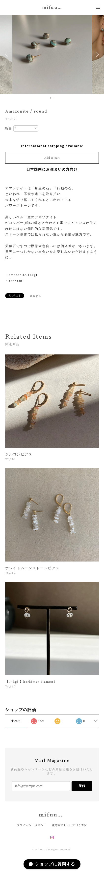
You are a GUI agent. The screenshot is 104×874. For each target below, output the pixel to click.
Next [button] (96, 54)
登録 (82, 786)
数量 (8, 128)
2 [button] (53, 97)
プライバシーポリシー (31, 825)
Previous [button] (7, 54)
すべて (16, 721)
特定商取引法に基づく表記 (69, 825)
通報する (36, 296)
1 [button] (50, 97)
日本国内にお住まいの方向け (52, 169)
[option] (52, 54)
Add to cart (52, 157)
